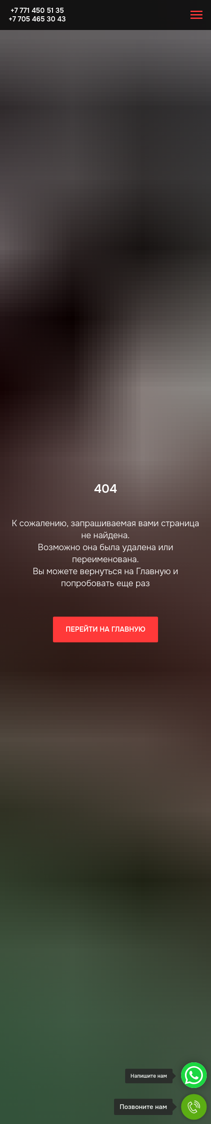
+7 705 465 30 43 (37, 19)
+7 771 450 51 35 (37, 10)
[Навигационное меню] (196, 15)
